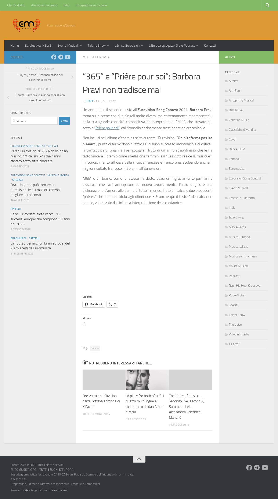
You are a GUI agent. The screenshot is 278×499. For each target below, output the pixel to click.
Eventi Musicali (68, 45)
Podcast (234, 276)
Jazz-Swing (236, 217)
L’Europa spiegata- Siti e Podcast (172, 45)
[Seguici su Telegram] (60, 57)
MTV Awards (237, 227)
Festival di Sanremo (242, 198)
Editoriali (234, 159)
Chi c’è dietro (16, 5)
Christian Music (239, 120)
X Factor (234, 344)
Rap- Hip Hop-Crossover (245, 286)
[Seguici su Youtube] (67, 57)
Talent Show (97, 45)
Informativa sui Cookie (91, 5)
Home (14, 45)
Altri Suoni (235, 91)
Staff (90, 101)
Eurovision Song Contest (28, 146)
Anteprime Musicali (241, 100)
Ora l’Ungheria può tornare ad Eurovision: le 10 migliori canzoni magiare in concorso (36, 190)
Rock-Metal (236, 295)
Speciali (52, 146)
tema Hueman (59, 490)
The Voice (235, 325)
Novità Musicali (239, 266)
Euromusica (19, 238)
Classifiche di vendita (242, 130)
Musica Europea (96, 57)
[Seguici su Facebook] (53, 57)
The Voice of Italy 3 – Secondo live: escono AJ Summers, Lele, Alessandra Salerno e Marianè (187, 407)
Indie (232, 208)
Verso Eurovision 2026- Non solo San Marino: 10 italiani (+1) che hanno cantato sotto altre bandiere (39, 156)
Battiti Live (236, 110)
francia (95, 348)
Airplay (233, 81)
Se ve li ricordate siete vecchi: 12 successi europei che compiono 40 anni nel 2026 (40, 219)
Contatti (210, 45)
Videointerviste (239, 334)
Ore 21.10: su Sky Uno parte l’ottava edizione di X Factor (101, 401)
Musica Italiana (238, 247)
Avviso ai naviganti (44, 5)
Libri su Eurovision (127, 45)
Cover (233, 139)
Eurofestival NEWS (38, 45)
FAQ (67, 5)
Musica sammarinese (243, 256)
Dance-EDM (237, 149)
